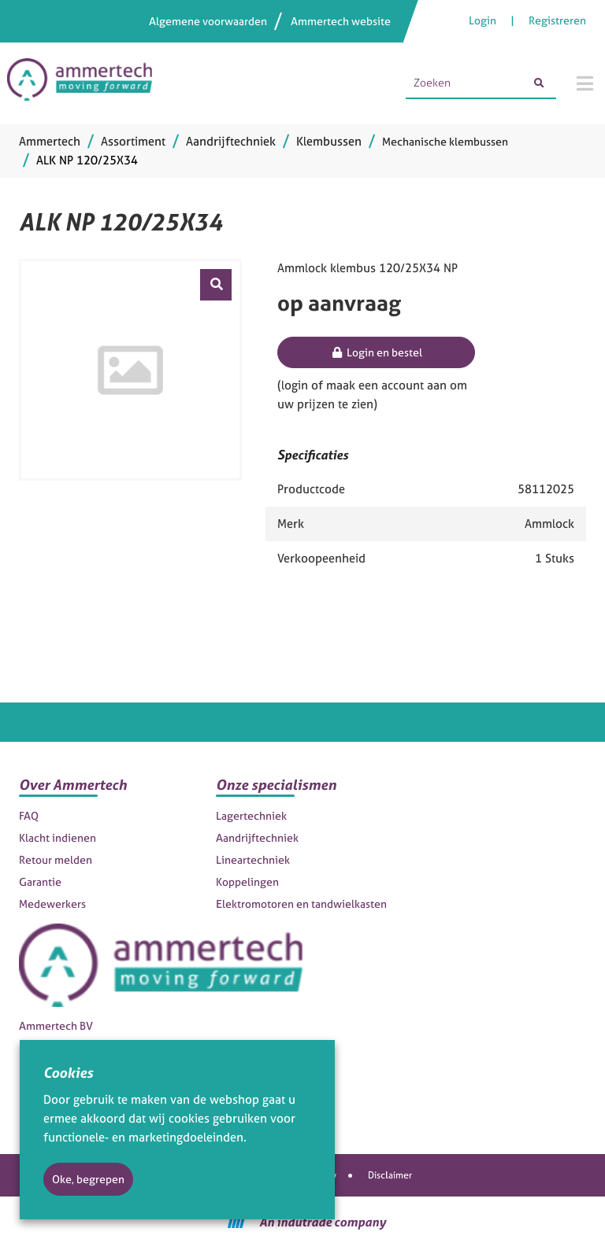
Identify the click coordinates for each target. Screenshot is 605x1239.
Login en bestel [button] (376, 352)
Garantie (40, 881)
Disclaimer (390, 1175)
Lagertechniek (251, 815)
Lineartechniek (253, 859)
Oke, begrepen (88, 1178)
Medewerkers (52, 903)
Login (484, 20)
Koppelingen (247, 881)
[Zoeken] (538, 83)
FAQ (29, 815)
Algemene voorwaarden (208, 20)
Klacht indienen (57, 837)
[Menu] (585, 83)
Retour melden (55, 859)
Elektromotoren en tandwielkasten (301, 903)
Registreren (557, 20)
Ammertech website (341, 20)
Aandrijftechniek (257, 837)
